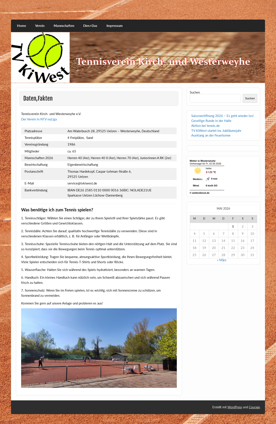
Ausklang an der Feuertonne (211, 135)
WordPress (234, 407)
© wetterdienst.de (200, 193)
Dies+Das (90, 26)
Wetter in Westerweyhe (203, 161)
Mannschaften (64, 26)
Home (21, 26)
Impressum (115, 26)
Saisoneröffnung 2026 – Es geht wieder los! (222, 116)
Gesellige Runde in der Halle (211, 121)
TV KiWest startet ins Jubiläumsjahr (216, 130)
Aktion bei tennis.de (205, 126)
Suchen (195, 92)
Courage (254, 407)
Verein (39, 26)
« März (221, 260)
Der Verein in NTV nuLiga (39, 119)
